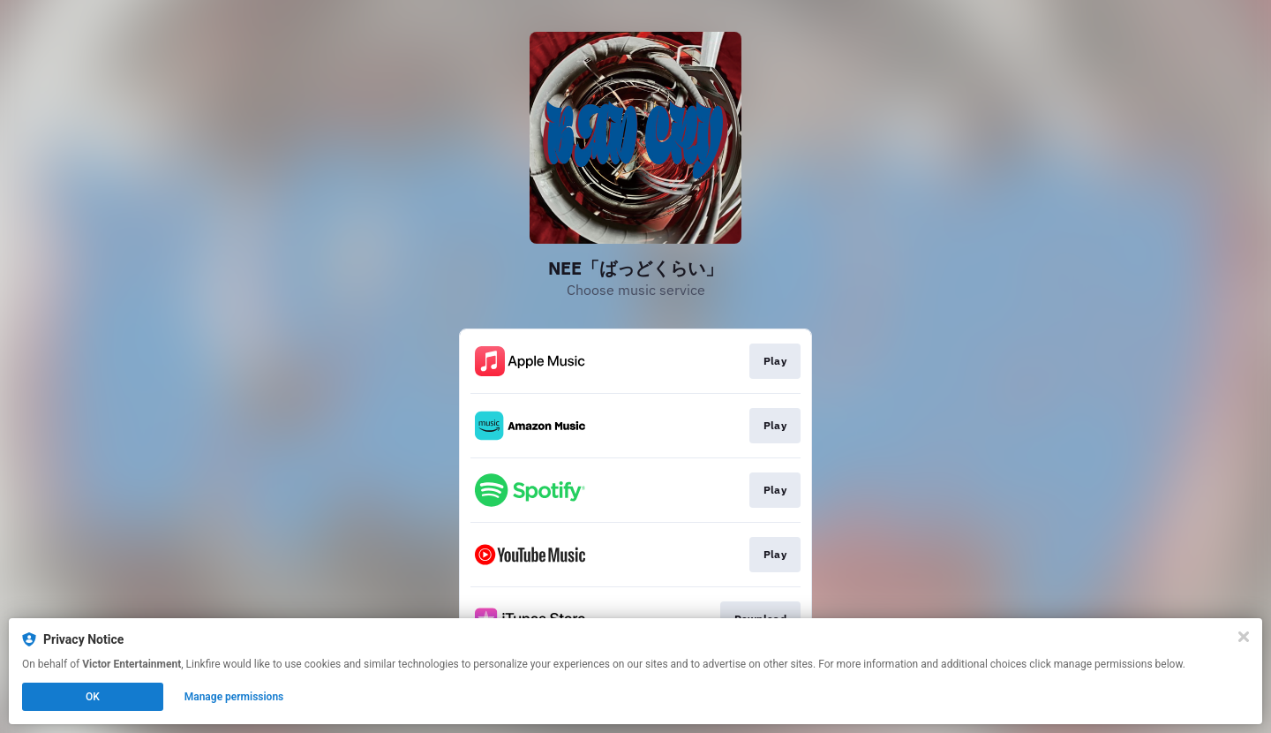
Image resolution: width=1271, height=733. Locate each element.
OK (93, 697)
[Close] (1244, 637)
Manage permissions (234, 697)
